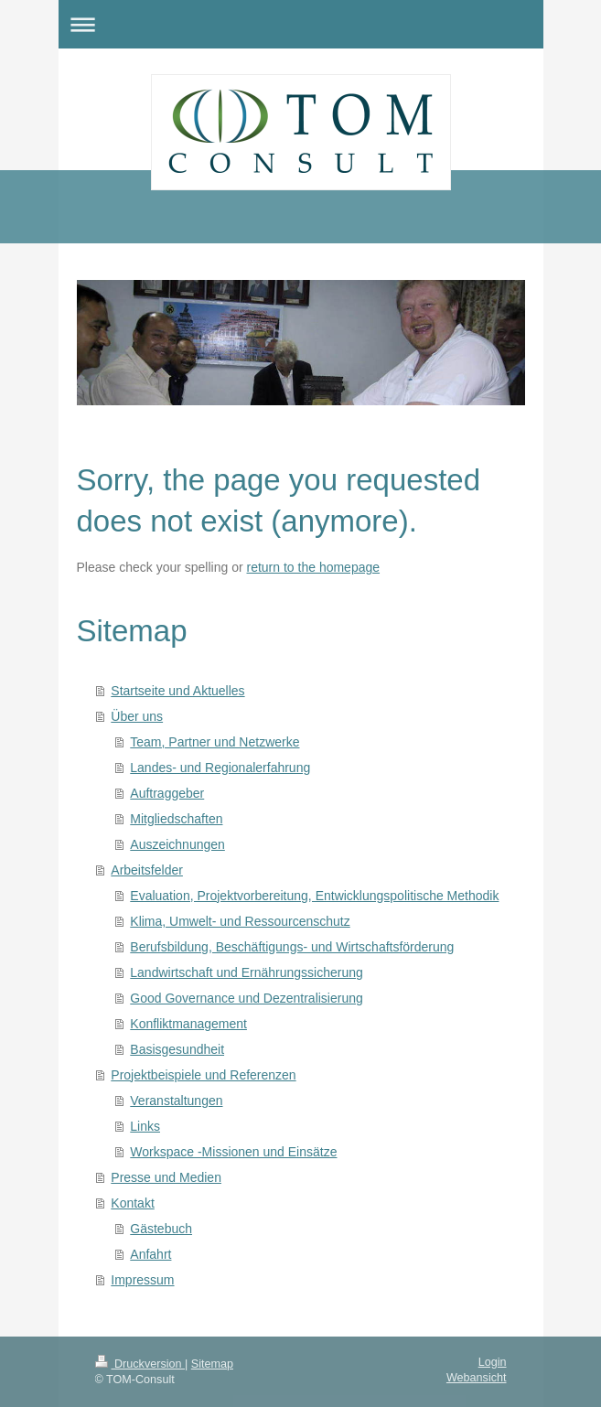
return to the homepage (314, 567)
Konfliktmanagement (188, 1023)
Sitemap (212, 1364)
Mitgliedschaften (176, 818)
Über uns (137, 716)
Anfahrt (150, 1254)
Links (145, 1126)
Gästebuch (161, 1228)
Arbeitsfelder (147, 870)
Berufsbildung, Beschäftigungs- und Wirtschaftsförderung (292, 947)
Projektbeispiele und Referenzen (203, 1075)
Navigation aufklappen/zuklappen (301, 24)
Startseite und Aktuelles (177, 690)
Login (492, 1362)
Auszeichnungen (177, 844)
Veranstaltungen (176, 1100)
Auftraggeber (167, 793)
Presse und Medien (166, 1177)
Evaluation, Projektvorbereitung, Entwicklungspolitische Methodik (314, 895)
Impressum (142, 1280)
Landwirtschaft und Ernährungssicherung (246, 972)
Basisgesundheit (177, 1049)
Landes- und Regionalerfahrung (220, 767)
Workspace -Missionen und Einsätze (233, 1151)
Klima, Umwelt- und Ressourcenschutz (239, 921)
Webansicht (476, 1377)
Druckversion (140, 1364)
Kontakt (132, 1203)
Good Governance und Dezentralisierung (246, 998)
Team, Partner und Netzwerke (214, 742)
